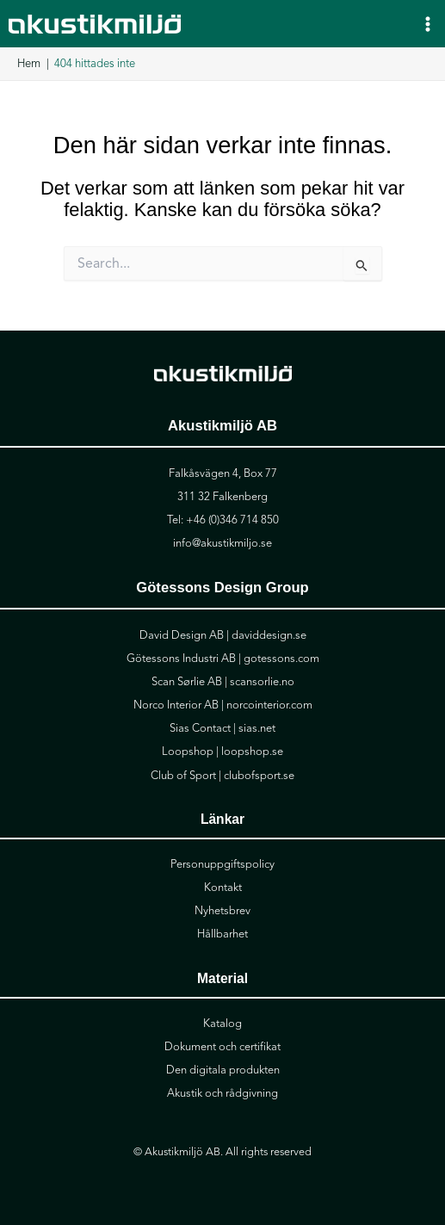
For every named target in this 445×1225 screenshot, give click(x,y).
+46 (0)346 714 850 (232, 520)
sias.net (256, 728)
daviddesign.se (269, 635)
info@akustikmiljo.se (222, 543)
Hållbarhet (222, 934)
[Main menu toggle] (428, 23)
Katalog (222, 1023)
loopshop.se (252, 751)
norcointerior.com (269, 705)
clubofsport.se (259, 776)
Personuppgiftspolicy (222, 864)
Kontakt (223, 887)
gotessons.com (281, 658)
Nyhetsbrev (222, 911)
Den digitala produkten (223, 1070)
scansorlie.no (262, 682)
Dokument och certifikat (222, 1047)
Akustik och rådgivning (222, 1093)
